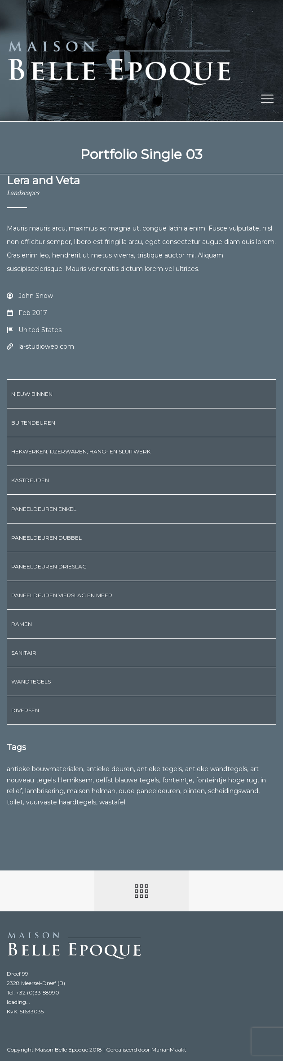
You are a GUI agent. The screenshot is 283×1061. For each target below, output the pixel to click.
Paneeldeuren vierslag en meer (61, 595)
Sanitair (23, 652)
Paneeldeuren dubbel (46, 537)
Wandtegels (31, 681)
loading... (18, 1002)
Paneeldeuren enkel (43, 509)
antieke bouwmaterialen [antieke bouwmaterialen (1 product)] (45, 769)
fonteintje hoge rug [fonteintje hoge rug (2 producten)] (226, 780)
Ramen (21, 624)
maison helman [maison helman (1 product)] (91, 791)
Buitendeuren (33, 422)
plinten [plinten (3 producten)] (194, 791)
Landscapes (23, 192)
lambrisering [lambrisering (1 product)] (44, 791)
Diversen (25, 710)
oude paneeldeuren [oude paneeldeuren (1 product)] (149, 791)
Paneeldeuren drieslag (49, 566)
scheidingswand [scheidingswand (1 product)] (233, 791)
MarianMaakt (168, 1049)
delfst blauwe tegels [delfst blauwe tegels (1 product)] (127, 780)
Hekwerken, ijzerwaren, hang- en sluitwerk (80, 451)
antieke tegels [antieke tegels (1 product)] (159, 769)
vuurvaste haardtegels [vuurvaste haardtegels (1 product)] (61, 802)
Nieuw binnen (32, 394)
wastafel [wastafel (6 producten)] (112, 802)
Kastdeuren (30, 480)
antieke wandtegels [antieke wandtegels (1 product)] (216, 769)
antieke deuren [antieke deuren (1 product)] (110, 769)
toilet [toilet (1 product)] (15, 802)
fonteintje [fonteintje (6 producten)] (177, 780)
